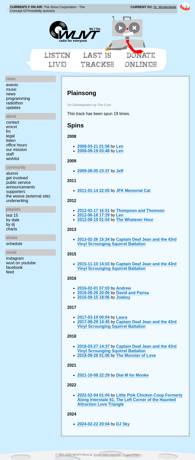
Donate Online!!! (141, 60)
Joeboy (123, 297)
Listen (10, 140)
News (10, 94)
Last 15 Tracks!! (97, 60)
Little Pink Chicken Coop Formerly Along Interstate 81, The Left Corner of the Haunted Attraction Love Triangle (129, 399)
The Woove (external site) (28, 196)
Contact (12, 122)
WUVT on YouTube (21, 263)
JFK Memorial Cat (133, 190)
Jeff (119, 171)
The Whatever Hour (134, 219)
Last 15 (12, 215)
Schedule (14, 244)
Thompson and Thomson (140, 210)
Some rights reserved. (107, 454)
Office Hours (16, 145)
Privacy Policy (131, 454)
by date (12, 220)
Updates (13, 107)
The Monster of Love (136, 355)
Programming (18, 98)
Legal (10, 136)
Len (119, 146)
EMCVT (11, 127)
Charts (11, 229)
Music (11, 89)
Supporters (15, 191)
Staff (10, 154)
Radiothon (14, 103)
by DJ (10, 224)
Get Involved (17, 178)
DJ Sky (123, 424)
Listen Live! (58, 60)
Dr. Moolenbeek (164, 7)
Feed (10, 272)
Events (12, 85)
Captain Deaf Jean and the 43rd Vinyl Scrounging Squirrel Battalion (126, 241)
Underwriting (17, 201)
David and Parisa (132, 293)
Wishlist (12, 159)
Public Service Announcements (20, 184)
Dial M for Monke (132, 375)
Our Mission (16, 149)
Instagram (15, 258)
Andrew (123, 288)
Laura (121, 317)
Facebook (14, 267)
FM (8, 131)
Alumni (12, 173)
